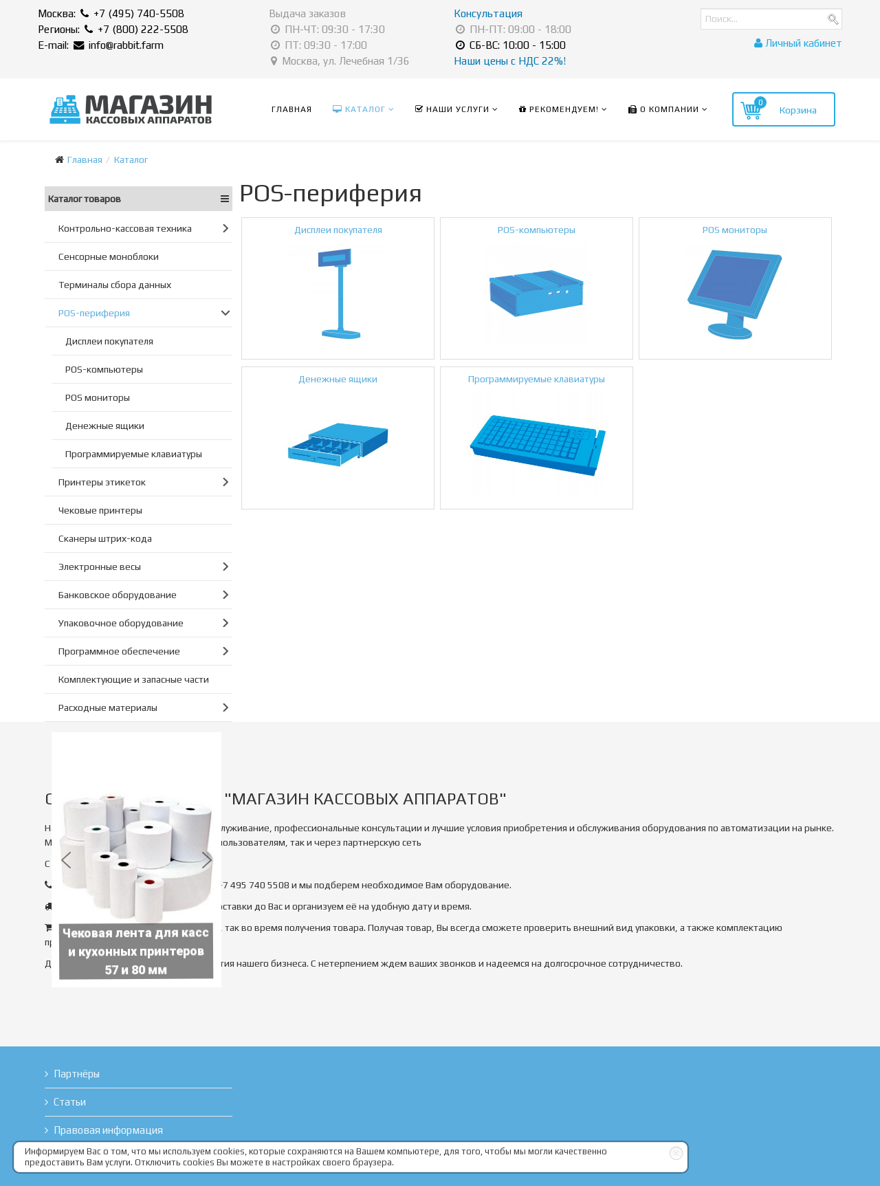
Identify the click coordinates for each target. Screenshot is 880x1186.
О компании (663, 109)
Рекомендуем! (559, 109)
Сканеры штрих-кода (105, 538)
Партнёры (77, 1073)
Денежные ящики (104, 425)
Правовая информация (108, 1130)
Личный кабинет (798, 43)
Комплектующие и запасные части (133, 679)
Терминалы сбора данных (114, 284)
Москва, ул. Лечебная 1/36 (340, 61)
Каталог (359, 109)
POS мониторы (97, 397)
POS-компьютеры (104, 369)
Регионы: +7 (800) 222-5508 (113, 29)
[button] (66, 860)
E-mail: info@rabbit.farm (101, 45)
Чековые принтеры (100, 510)
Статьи (70, 1102)
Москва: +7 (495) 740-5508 (111, 13)
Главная (292, 109)
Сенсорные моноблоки (108, 256)
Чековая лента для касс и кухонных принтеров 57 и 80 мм (138, 948)
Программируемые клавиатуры (133, 453)
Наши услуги (452, 109)
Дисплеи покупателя (109, 341)
